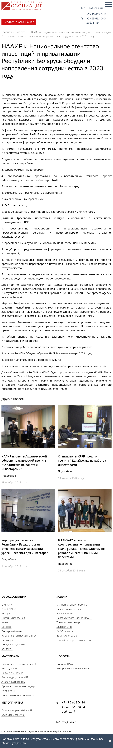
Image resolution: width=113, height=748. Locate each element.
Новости (20, 32)
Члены (5, 622)
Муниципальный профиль (71, 604)
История (6, 613)
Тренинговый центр (68, 622)
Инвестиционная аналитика (17, 695)
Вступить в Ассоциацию (19, 22)
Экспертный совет (12, 631)
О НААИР (6, 604)
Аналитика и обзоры (13, 681)
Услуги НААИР (64, 613)
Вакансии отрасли (67, 635)
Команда (6, 626)
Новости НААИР (65, 664)
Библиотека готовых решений (18, 664)
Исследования (9, 668)
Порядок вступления (13, 644)
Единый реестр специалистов (73, 640)
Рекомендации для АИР (14, 677)
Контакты (7, 649)
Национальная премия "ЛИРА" (19, 635)
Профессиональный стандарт (18, 686)
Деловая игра (64, 626)
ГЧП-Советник (64, 631)
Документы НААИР (12, 673)
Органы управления (13, 618)
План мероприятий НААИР (16, 710)
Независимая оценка (68, 609)
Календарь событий (13, 714)
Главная (6, 32)
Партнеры (7, 640)
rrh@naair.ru (95, 8)
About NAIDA (8, 609)
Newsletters (8, 690)
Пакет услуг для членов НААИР (74, 618)
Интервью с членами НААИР (73, 668)
